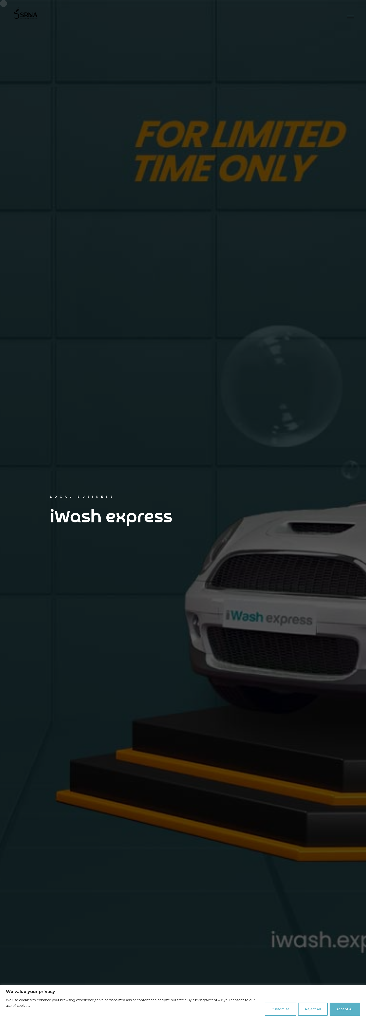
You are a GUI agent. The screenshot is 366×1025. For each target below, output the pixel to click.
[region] (183, 1005)
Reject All (313, 1009)
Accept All (344, 1009)
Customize (280, 1009)
